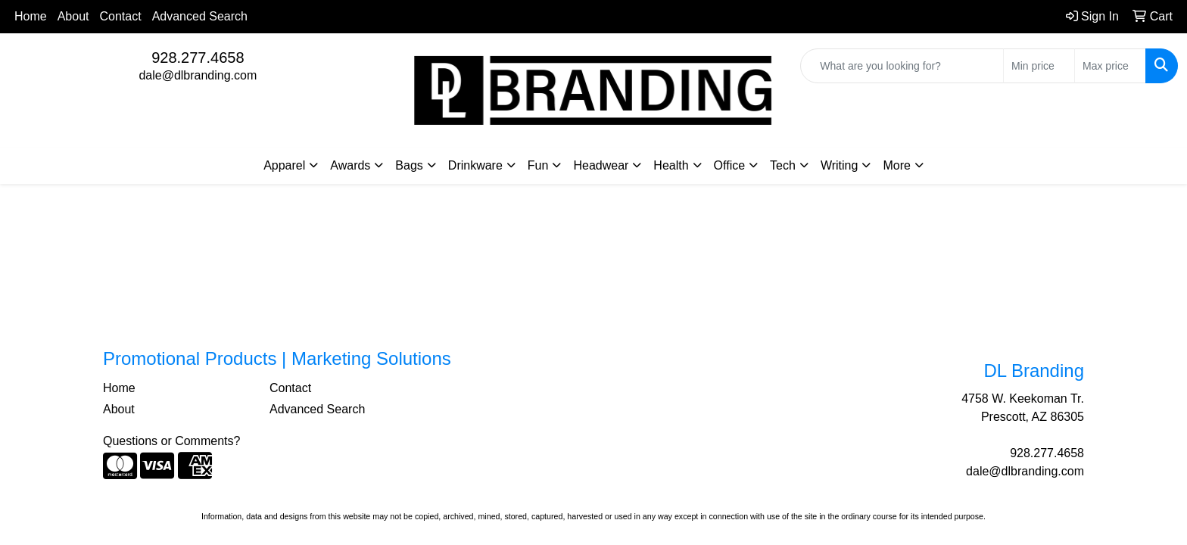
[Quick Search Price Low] (1039, 65)
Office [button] (730, 165)
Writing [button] (839, 165)
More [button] (896, 165)
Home (30, 16)
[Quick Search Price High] (1110, 65)
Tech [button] (783, 165)
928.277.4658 (197, 57)
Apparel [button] (284, 165)
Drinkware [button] (475, 165)
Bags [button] (408, 165)
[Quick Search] (902, 65)
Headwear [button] (600, 165)
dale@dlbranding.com (198, 75)
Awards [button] (350, 165)
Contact (121, 16)
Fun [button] (538, 165)
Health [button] (670, 165)
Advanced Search (200, 16)
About (73, 16)
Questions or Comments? (171, 440)
